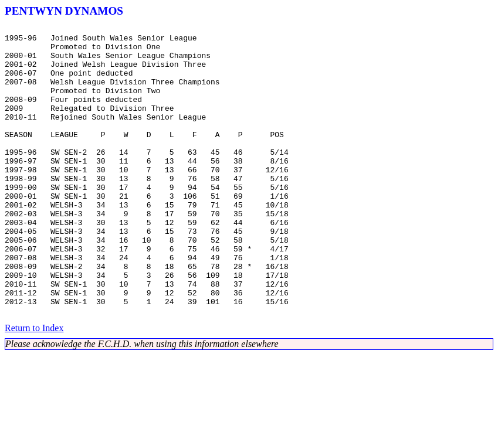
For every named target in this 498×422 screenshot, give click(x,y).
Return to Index (34, 386)
